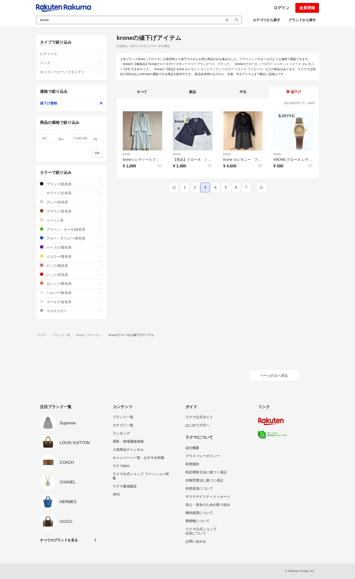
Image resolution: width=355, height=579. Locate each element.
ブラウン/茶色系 (71, 211)
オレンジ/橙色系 (71, 283)
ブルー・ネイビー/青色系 (71, 238)
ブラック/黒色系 (71, 184)
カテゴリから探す (266, 20)
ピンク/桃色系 (71, 265)
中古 (243, 92)
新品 (192, 92)
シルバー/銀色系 (71, 292)
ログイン (281, 8)
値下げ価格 (71, 103)
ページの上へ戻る (274, 375)
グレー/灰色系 (71, 202)
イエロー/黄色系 (71, 256)
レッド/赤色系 (71, 275)
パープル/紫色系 (71, 247)
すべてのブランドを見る (59, 540)
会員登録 (307, 8)
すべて (142, 92)
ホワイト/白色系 (71, 193)
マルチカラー (71, 311)
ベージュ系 (71, 220)
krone (126, 154)
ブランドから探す (302, 20)
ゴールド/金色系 (71, 302)
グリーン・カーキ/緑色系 (71, 229)
